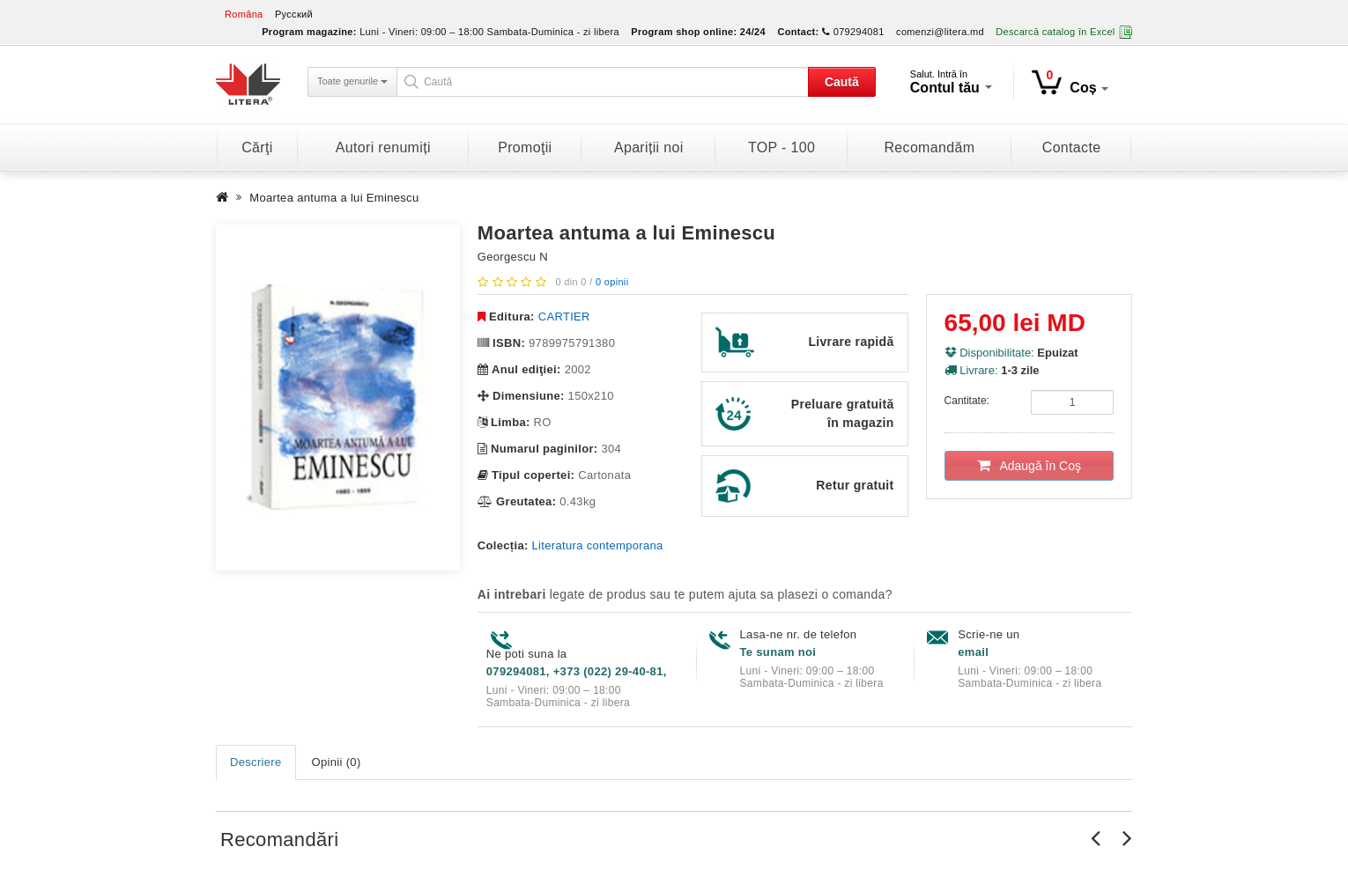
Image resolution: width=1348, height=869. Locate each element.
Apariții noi (649, 147)
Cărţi (256, 147)
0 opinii (612, 281)
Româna (244, 14)
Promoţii (525, 147)
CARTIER (564, 316)
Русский (294, 14)
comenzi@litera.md (940, 31)
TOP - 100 (781, 147)
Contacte (1071, 147)
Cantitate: (966, 400)
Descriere (256, 762)
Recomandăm (929, 147)
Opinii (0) (336, 762)
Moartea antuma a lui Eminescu (333, 197)
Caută (842, 82)
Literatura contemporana (597, 545)
